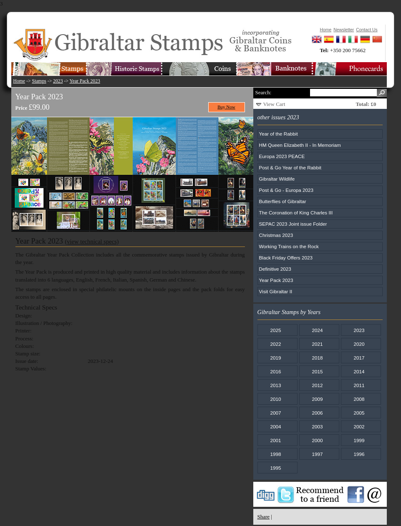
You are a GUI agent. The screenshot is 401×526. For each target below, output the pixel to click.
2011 (358, 385)
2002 (358, 426)
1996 (358, 454)
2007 (275, 412)
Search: (263, 92)
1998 (275, 454)
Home (19, 81)
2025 (275, 330)
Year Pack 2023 (84, 81)
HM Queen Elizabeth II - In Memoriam (300, 145)
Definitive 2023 (275, 269)
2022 (275, 344)
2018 (317, 357)
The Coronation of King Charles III (296, 212)
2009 (317, 399)
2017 (358, 357)
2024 (317, 330)
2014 (358, 371)
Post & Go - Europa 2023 (286, 190)
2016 (275, 371)
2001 (275, 440)
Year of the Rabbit (278, 133)
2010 (275, 399)
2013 (275, 385)
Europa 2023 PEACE (282, 156)
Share (263, 516)
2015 (317, 371)
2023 (58, 81)
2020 (358, 344)
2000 (317, 440)
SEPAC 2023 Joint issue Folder (293, 224)
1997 (317, 454)
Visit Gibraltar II (276, 291)
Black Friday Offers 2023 (286, 257)
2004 (275, 426)
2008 (358, 399)
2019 (275, 357)
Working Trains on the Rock (289, 246)
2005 (358, 412)
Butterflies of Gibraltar (282, 201)
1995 (275, 468)
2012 (317, 385)
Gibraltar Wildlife (277, 178)
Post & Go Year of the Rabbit (290, 167)
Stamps (39, 81)
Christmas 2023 (276, 235)
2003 (317, 426)
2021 (317, 344)
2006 (317, 412)
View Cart (274, 104)
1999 (358, 440)
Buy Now (226, 106)
